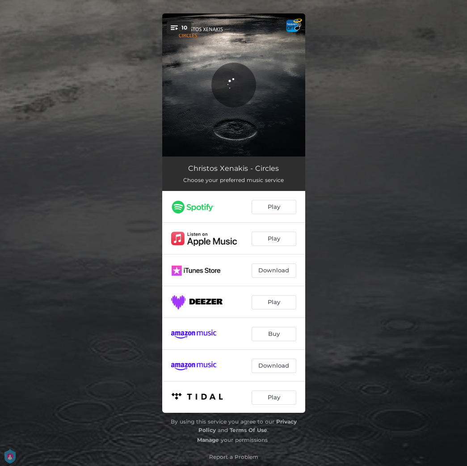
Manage (208, 439)
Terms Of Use (248, 430)
